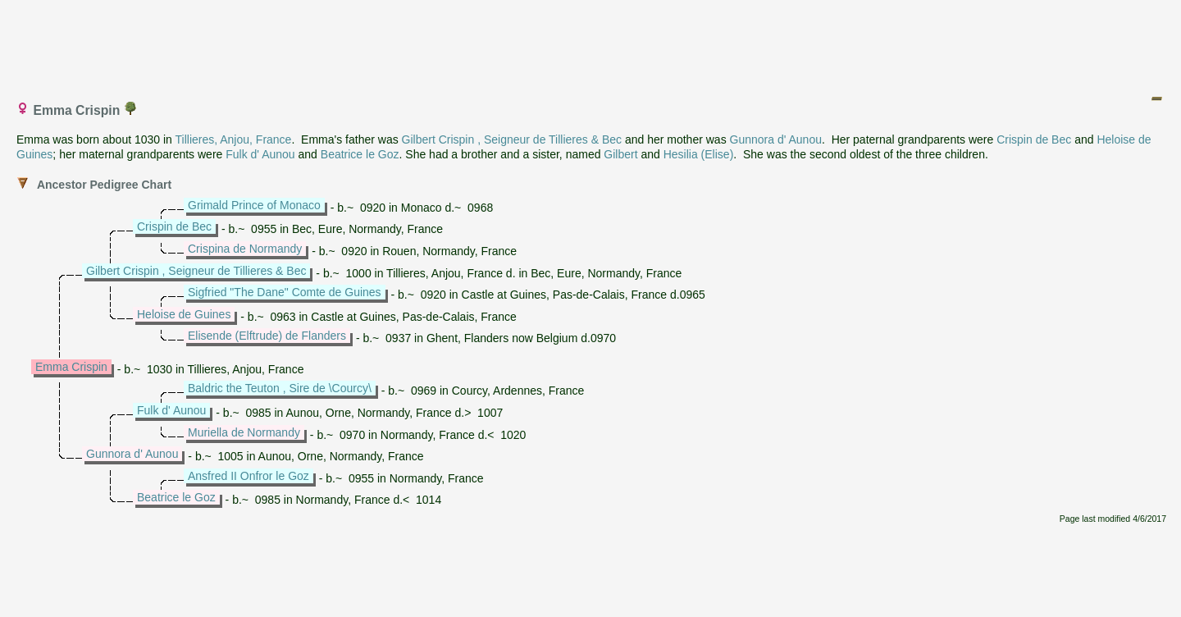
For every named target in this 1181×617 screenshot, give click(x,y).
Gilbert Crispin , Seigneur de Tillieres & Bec (512, 139)
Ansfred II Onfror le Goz (248, 475)
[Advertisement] (591, 43)
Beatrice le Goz (360, 154)
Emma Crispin (71, 366)
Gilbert (620, 154)
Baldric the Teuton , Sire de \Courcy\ (280, 388)
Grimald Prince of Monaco (254, 205)
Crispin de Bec (1033, 139)
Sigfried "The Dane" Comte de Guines (284, 292)
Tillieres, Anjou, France (234, 139)
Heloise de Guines (183, 314)
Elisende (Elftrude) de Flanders (267, 335)
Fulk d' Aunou (260, 154)
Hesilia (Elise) (698, 154)
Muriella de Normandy (244, 432)
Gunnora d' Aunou (776, 139)
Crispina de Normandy (245, 248)
